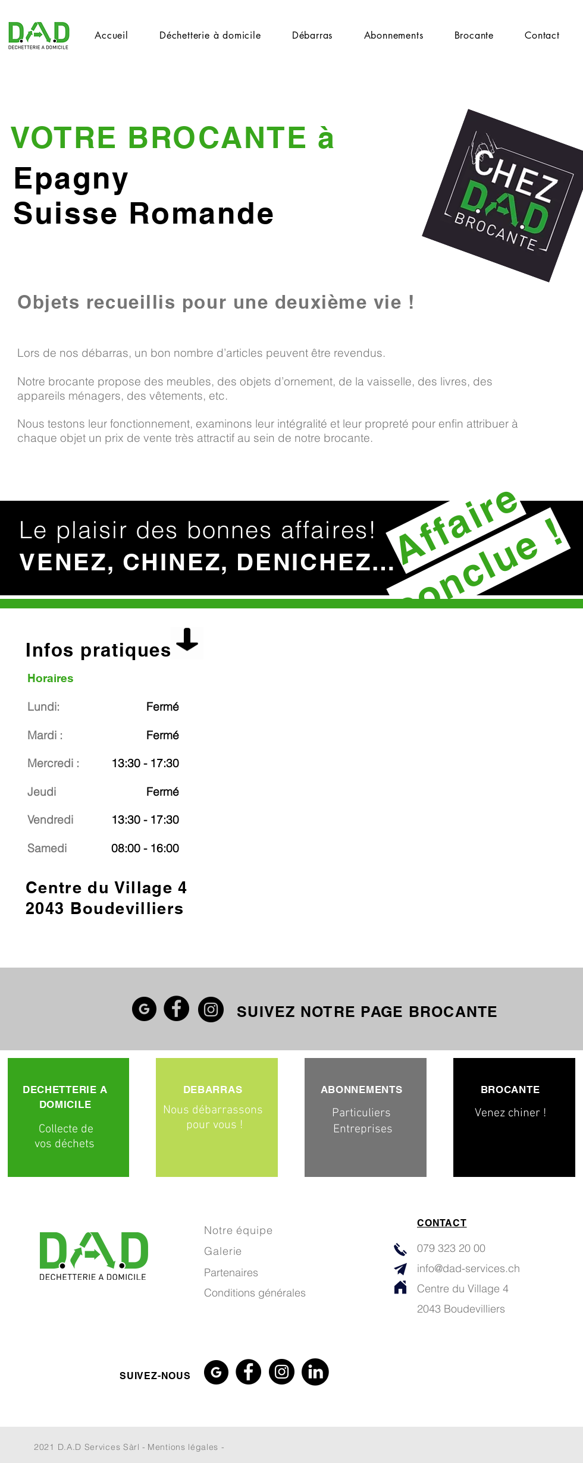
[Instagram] (211, 1009)
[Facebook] (176, 1008)
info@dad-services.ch (468, 1268)
